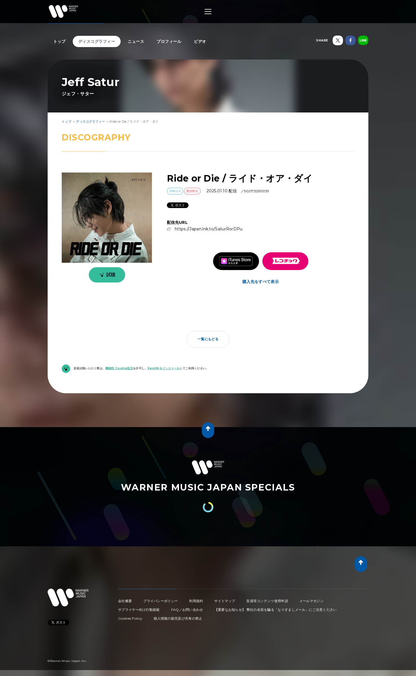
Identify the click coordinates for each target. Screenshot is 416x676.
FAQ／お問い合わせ (187, 609)
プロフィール (169, 41)
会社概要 (125, 601)
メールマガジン (311, 601)
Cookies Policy (130, 618)
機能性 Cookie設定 (119, 368)
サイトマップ (224, 601)
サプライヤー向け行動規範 (139, 609)
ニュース (136, 41)
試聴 (106, 274)
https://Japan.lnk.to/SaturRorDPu (209, 228)
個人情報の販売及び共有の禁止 (178, 618)
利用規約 (196, 601)
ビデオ (200, 41)
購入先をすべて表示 (260, 281)
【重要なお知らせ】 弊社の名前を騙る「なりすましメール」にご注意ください (275, 609)
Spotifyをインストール (163, 368)
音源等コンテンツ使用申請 (267, 601)
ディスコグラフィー (96, 41)
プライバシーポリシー (160, 601)
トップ (59, 41)
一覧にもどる (208, 339)
